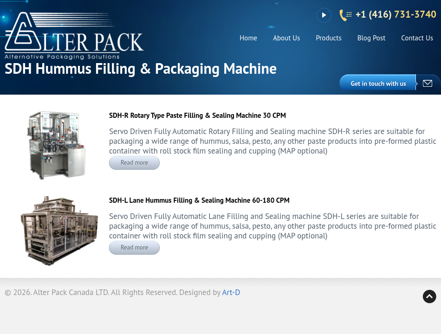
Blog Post (371, 37)
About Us (286, 37)
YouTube (323, 15)
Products (328, 37)
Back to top (429, 296)
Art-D (231, 292)
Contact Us (417, 37)
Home (248, 37)
